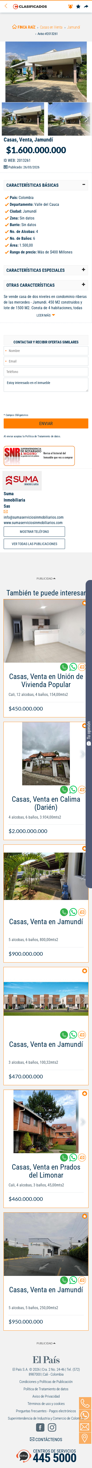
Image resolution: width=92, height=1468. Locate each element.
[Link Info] (46, 690)
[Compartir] (86, 6)
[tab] (46, 185)
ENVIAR (46, 423)
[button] (46, 185)
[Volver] (7, 6)
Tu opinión (89, 733)
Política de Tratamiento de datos (42, 436)
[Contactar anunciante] (82, 668)
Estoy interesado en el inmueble (46, 385)
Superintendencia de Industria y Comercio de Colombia (46, 1418)
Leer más (44, 315)
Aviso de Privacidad (46, 1396)
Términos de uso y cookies (46, 1404)
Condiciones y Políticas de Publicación (46, 1382)
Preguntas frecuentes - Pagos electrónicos (46, 1411)
